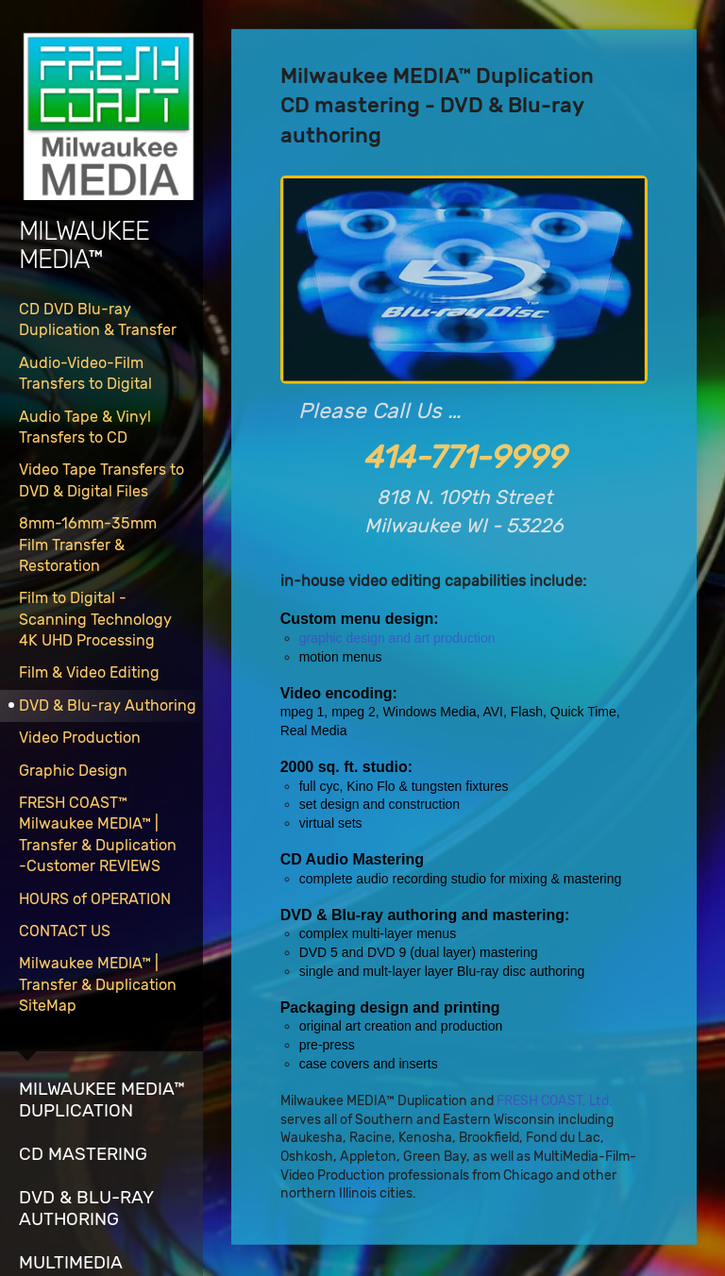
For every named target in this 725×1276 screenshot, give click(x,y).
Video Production (80, 738)
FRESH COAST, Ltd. (554, 1101)
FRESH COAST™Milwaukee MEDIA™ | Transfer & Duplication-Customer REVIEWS (98, 834)
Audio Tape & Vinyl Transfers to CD (85, 427)
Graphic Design (73, 771)
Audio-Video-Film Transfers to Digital (85, 373)
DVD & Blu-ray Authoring (107, 705)
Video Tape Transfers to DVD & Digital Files (101, 480)
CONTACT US (64, 931)
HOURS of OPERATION (95, 899)
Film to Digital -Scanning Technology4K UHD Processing (95, 619)
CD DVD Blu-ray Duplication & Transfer (98, 319)
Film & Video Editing (89, 672)
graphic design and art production (397, 638)
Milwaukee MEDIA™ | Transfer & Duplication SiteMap (98, 984)
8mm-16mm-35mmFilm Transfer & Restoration (88, 544)
